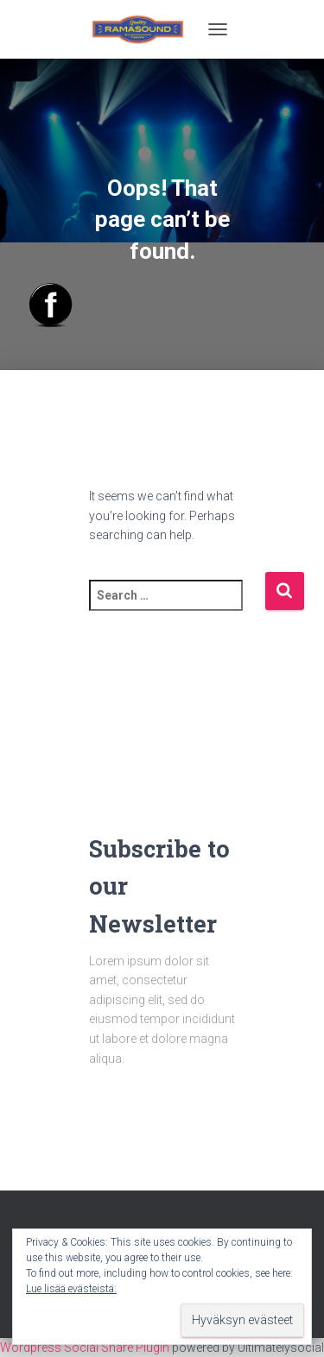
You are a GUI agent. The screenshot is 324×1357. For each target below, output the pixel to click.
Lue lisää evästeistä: (71, 1289)
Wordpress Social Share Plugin (86, 1347)
